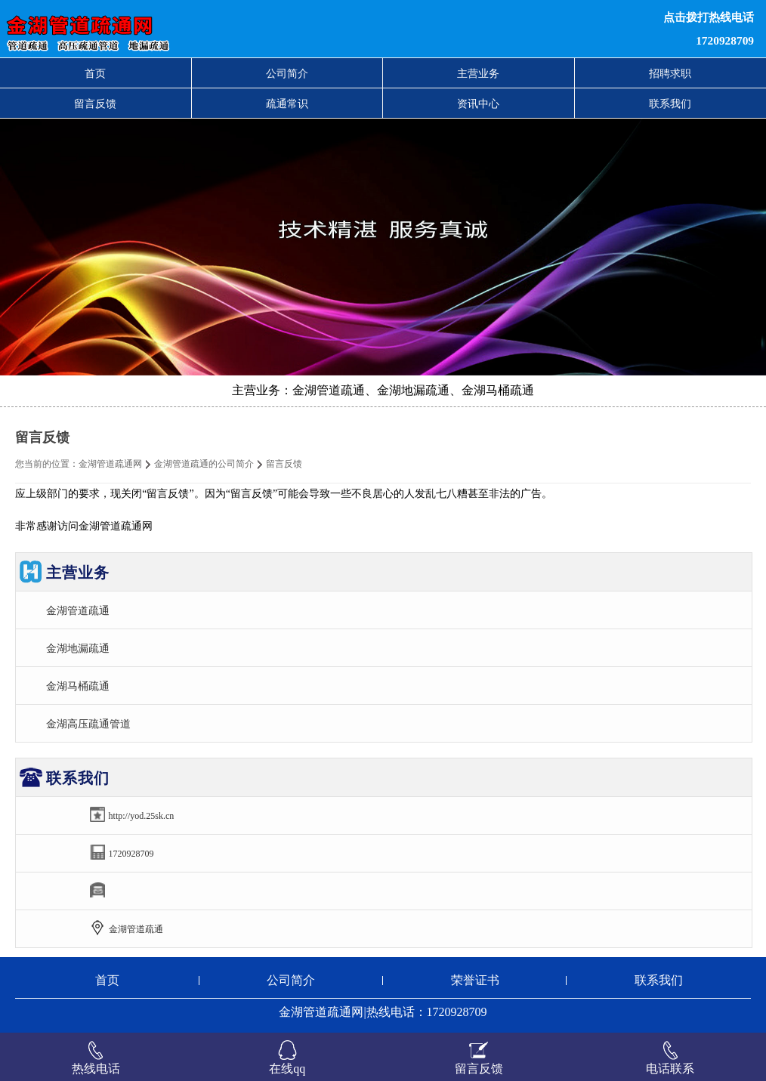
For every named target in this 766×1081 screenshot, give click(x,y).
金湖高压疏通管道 (88, 724)
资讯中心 (478, 103)
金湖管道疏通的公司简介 (204, 464)
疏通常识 (287, 103)
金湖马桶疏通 (78, 686)
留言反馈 (95, 103)
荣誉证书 (475, 980)
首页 (95, 73)
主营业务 (478, 73)
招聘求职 (670, 73)
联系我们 (670, 103)
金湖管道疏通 (78, 610)
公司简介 (287, 73)
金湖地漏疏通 (78, 648)
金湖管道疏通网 (110, 464)
